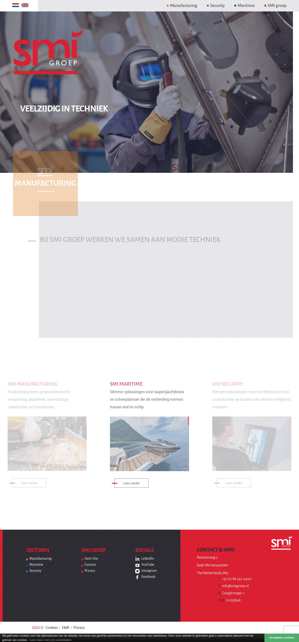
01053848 (229, 600)
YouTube (147, 565)
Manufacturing (40, 559)
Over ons (91, 559)
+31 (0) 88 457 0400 (234, 579)
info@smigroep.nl (233, 586)
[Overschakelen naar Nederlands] (15, 5)
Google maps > (231, 593)
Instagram (149, 571)
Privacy (89, 571)
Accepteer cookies (281, 637)
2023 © (37, 627)
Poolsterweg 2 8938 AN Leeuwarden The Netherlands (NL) (213, 565)
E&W (65, 627)
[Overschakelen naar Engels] (25, 5)
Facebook (148, 577)
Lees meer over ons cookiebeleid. (51, 640)
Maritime (36, 565)
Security (35, 571)
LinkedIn (147, 559)
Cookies (52, 627)
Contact (90, 565)
